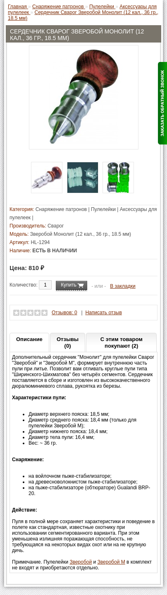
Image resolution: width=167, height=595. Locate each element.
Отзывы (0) (68, 342)
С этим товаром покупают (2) (121, 342)
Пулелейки (103, 209)
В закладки (123, 286)
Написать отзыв (103, 312)
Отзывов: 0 (64, 312)
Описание (29, 339)
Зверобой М (111, 562)
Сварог (56, 226)
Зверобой (80, 562)
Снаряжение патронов (61, 209)
